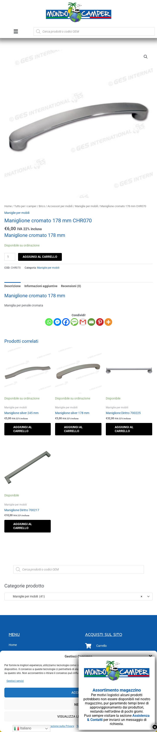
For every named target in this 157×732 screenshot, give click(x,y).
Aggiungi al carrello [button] (22, 429)
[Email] (91, 322)
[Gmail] (83, 322)
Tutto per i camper (25, 206)
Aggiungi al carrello (40, 256)
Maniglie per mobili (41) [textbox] (74, 596)
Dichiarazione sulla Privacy (58, 726)
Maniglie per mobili (86, 206)
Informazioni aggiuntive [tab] (40, 286)
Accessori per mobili (60, 206)
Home (8, 206)
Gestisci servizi (15, 680)
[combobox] (78, 596)
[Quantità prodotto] (9, 257)
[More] (108, 322)
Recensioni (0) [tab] (71, 286)
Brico (42, 206)
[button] (15, 31)
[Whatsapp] (49, 322)
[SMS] (74, 322)
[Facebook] (66, 322)
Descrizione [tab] (12, 286)
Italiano (22, 728)
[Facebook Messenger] (57, 322)
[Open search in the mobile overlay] (94, 31)
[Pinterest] (100, 322)
